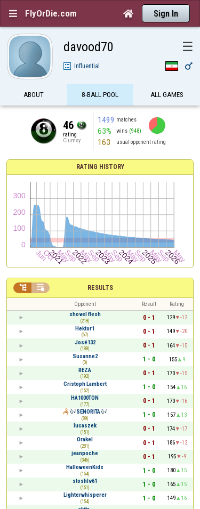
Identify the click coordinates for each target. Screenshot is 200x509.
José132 (85, 342)
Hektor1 (84, 328)
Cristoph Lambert (85, 384)
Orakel (85, 439)
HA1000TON (85, 397)
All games (166, 95)
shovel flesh (85, 314)
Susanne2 (85, 356)
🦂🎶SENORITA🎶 (84, 411)
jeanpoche (84, 453)
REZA (84, 370)
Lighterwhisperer (85, 494)
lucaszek (85, 425)
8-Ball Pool (100, 95)
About (33, 95)
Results (100, 288)
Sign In (166, 14)
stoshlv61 (85, 481)
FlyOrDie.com (51, 13)
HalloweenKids (84, 467)
